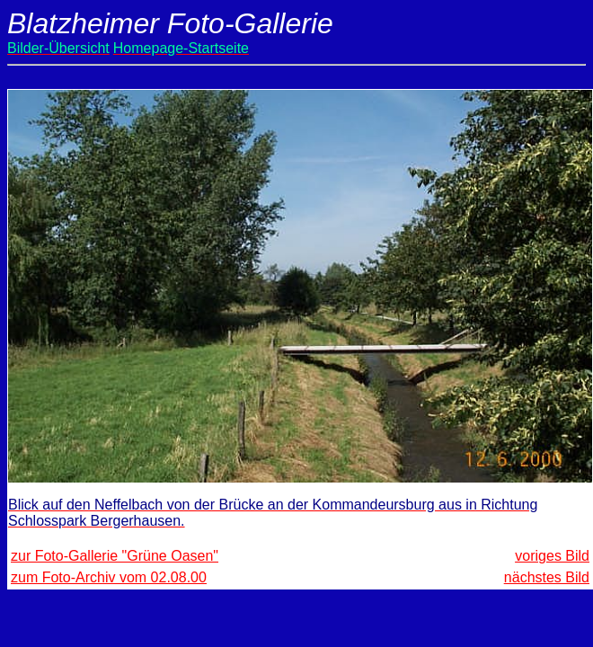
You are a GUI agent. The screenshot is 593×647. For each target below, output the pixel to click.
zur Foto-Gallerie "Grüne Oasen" (114, 555)
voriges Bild (552, 555)
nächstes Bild (546, 577)
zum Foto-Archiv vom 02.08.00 (109, 577)
